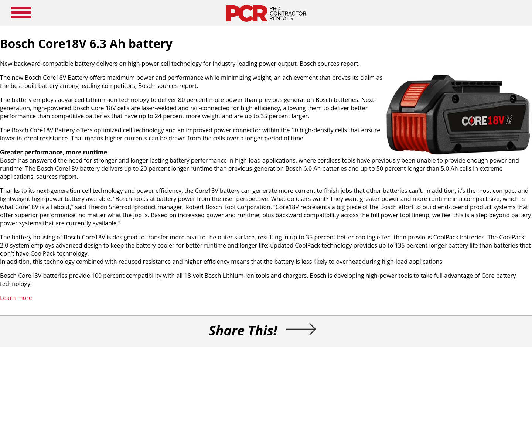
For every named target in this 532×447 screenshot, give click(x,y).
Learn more (16, 298)
